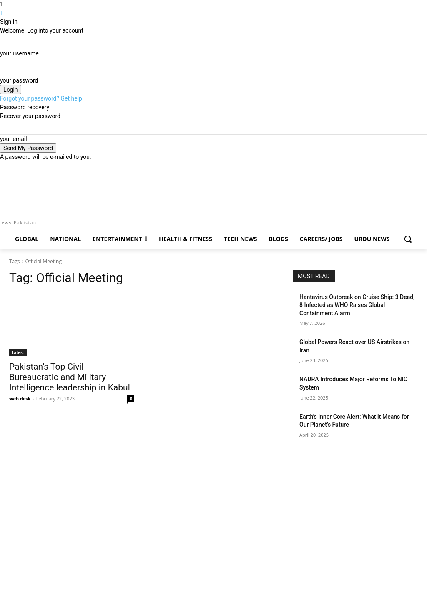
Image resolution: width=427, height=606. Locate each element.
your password (19, 80)
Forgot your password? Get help (41, 98)
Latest (18, 352)
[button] (408, 239)
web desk (19, 398)
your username (19, 53)
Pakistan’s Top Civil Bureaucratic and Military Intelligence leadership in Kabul (69, 377)
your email (13, 139)
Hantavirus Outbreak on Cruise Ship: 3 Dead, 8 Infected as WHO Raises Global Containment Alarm (356, 305)
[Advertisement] (213, 461)
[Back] (1, 13)
